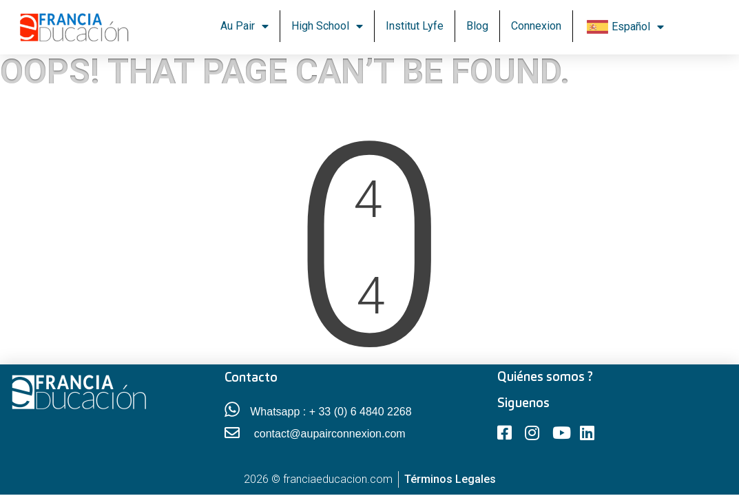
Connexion (536, 25)
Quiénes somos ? (545, 377)
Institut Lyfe (415, 25)
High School (327, 26)
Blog (477, 25)
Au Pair (244, 26)
